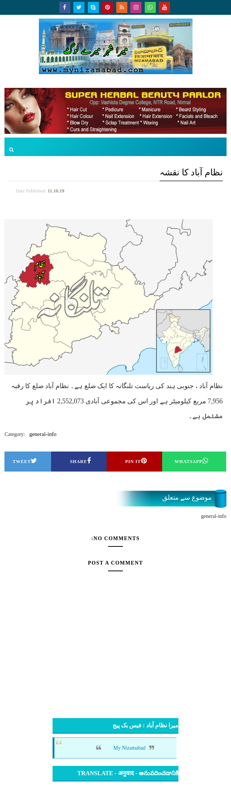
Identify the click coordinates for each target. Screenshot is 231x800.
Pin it (136, 460)
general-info (42, 434)
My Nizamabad (129, 748)
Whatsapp (191, 460)
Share (80, 460)
